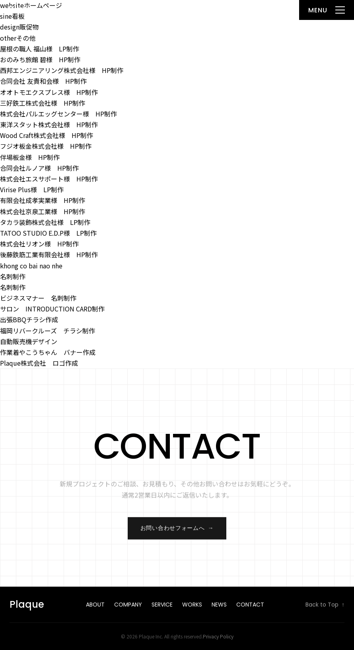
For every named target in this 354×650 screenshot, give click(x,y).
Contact (250, 605)
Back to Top (324, 605)
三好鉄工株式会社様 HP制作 (42, 103)
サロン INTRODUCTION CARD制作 (52, 308)
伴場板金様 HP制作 (30, 157)
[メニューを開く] (326, 10)
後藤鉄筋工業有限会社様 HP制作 (49, 254)
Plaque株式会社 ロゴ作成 (39, 363)
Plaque (24, 9)
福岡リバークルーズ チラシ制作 (47, 330)
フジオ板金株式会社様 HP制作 (45, 146)
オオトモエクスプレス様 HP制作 (49, 92)
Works (192, 605)
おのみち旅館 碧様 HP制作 (40, 59)
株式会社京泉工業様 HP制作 (42, 211)
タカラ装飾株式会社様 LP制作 (45, 222)
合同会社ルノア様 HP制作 (39, 168)
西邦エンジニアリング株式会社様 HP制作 (61, 70)
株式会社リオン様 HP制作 (39, 243)
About (95, 605)
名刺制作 (12, 276)
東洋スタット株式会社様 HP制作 (49, 124)
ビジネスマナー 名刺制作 (38, 298)
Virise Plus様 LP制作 (32, 189)
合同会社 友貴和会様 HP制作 (43, 81)
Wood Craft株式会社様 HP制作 (46, 135)
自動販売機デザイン (28, 341)
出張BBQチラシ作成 (29, 319)
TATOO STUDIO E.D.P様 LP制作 (48, 233)
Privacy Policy (218, 636)
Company (128, 605)
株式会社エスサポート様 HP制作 (49, 178)
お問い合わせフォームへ (177, 531)
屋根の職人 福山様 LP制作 (39, 48)
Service (162, 605)
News (219, 605)
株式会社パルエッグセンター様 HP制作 (58, 113)
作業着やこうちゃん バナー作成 (47, 352)
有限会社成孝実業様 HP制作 (42, 200)
